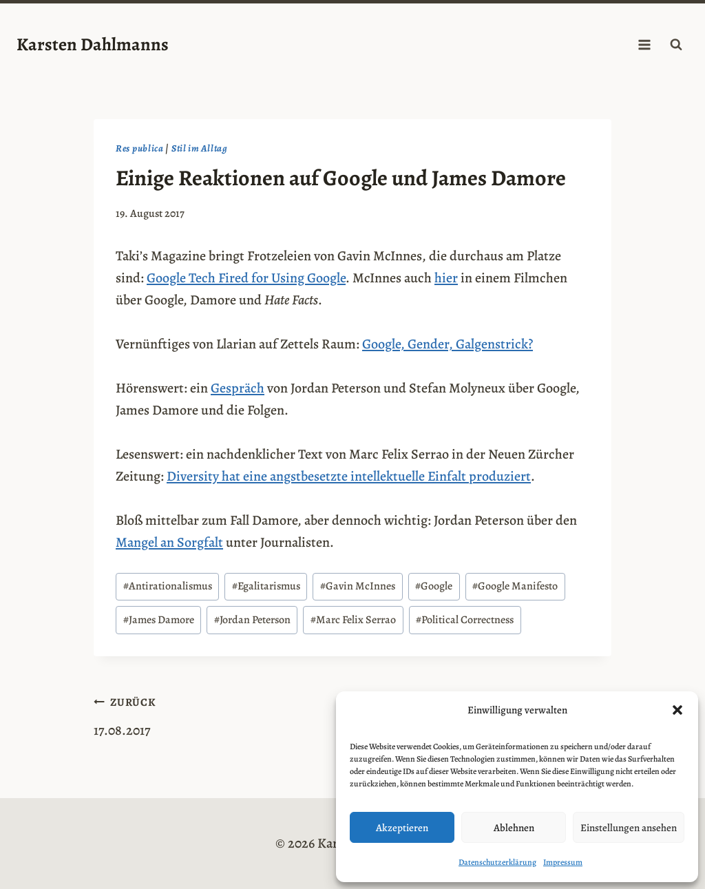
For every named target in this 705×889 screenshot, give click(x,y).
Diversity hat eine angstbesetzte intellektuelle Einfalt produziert (349, 476)
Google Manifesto (515, 586)
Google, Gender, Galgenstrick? (447, 344)
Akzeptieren (402, 828)
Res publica (140, 148)
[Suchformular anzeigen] (676, 44)
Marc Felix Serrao (353, 619)
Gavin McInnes (357, 586)
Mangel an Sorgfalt (169, 542)
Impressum (562, 862)
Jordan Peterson (252, 619)
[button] (677, 710)
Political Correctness (465, 619)
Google (433, 586)
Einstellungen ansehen (628, 828)
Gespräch (237, 388)
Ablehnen (514, 828)
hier (446, 278)
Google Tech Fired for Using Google (246, 278)
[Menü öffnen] (644, 44)
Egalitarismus (266, 586)
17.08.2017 (216, 715)
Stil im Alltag (199, 148)
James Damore (158, 619)
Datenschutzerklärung (497, 862)
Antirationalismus (167, 586)
